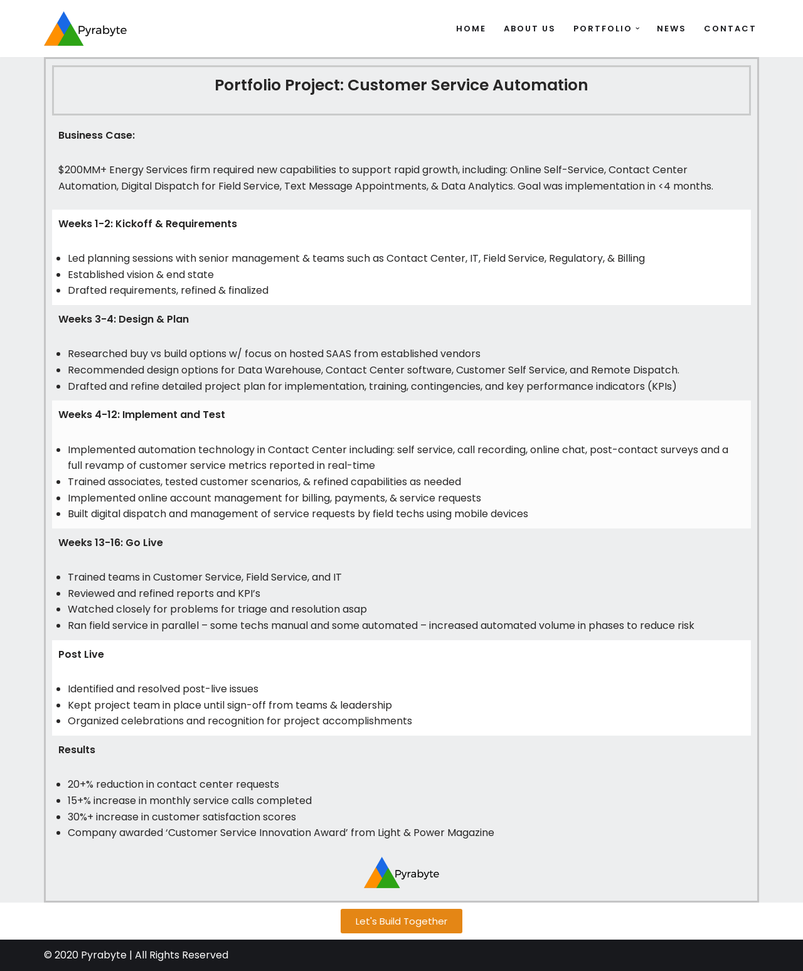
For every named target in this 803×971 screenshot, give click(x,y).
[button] (637, 28)
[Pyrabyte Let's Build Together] (85, 28)
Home (471, 29)
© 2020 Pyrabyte (85, 955)
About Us (530, 29)
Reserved (205, 955)
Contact (730, 29)
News (671, 29)
